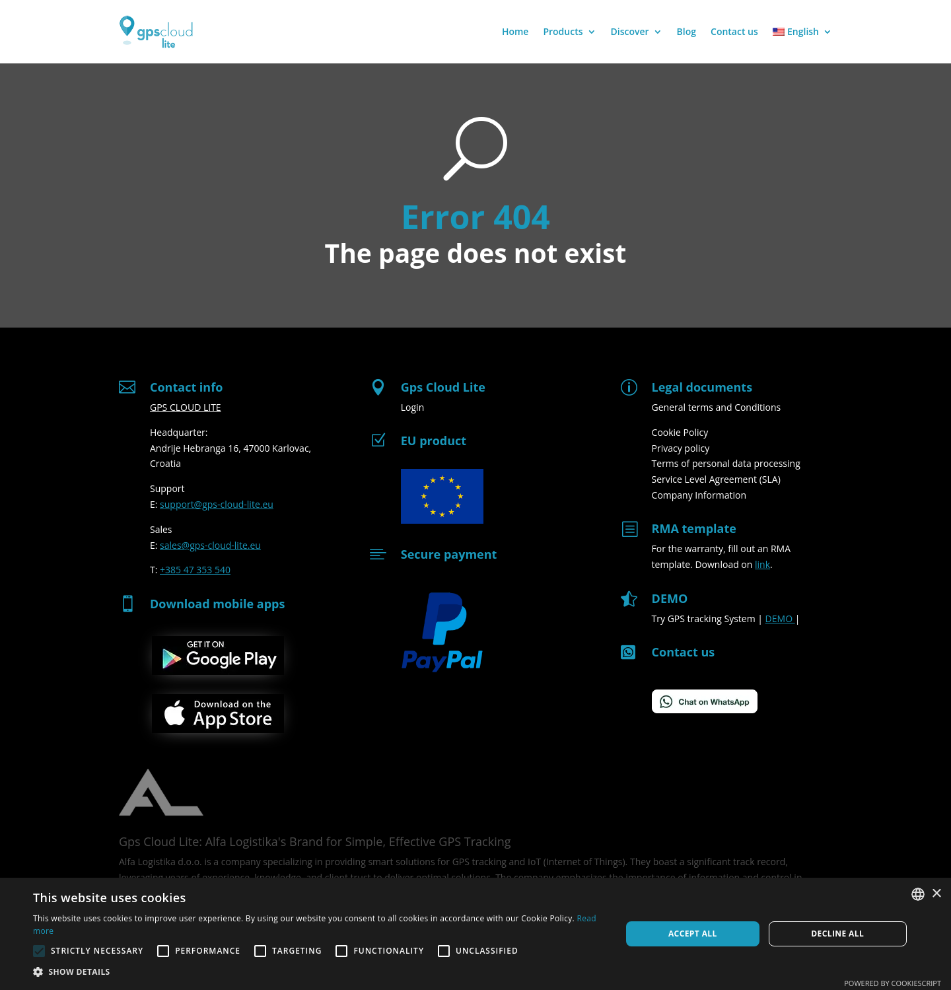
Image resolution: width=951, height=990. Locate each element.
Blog (686, 31)
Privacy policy (681, 448)
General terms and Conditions (716, 407)
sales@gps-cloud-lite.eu (210, 545)
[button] (318, 972)
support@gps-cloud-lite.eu (216, 504)
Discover (630, 31)
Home (515, 31)
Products (562, 31)
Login (412, 407)
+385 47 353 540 (195, 569)
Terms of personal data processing (726, 463)
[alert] (475, 934)
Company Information (699, 495)
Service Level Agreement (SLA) (716, 479)
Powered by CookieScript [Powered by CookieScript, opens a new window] (892, 983)
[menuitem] (802, 32)
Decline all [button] (837, 933)
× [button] (936, 894)
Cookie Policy (680, 432)
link (762, 564)
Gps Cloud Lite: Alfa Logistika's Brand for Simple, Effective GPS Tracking (315, 841)
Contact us (734, 31)
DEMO (780, 618)
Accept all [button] (692, 933)
